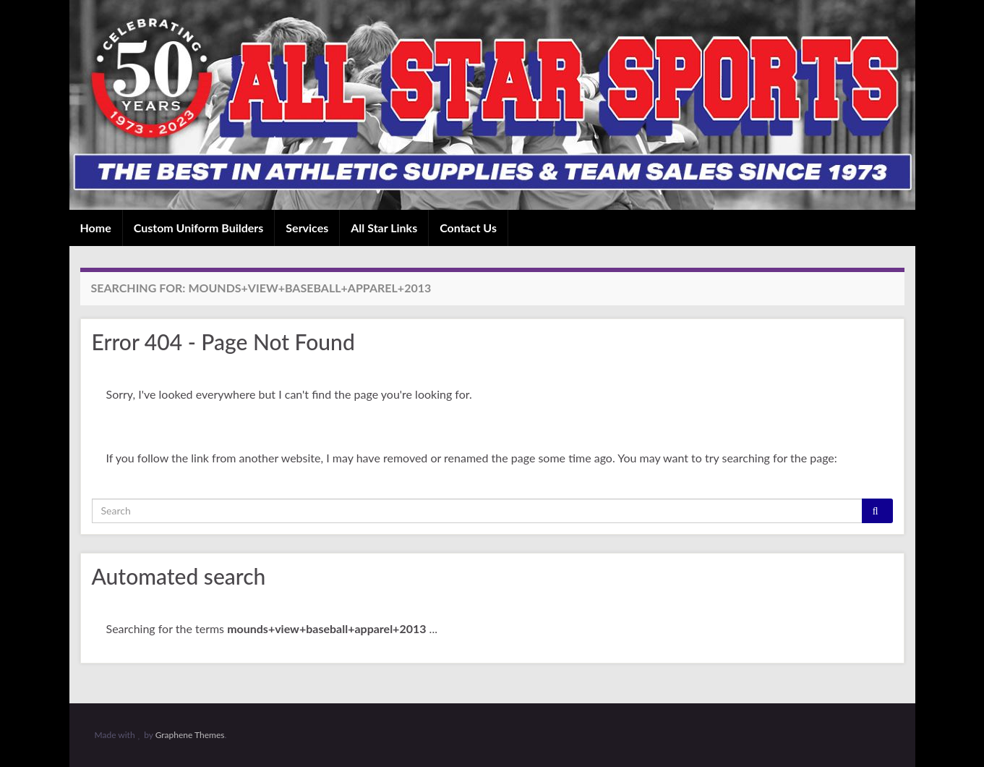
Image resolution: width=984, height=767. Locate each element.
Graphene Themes (190, 734)
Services (307, 227)
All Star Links (384, 227)
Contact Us (468, 227)
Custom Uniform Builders (199, 227)
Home (95, 227)
